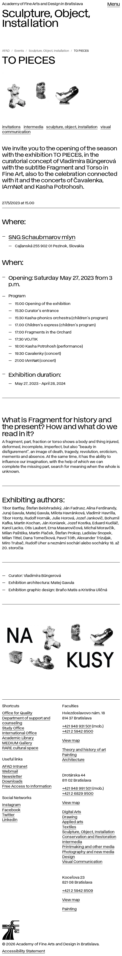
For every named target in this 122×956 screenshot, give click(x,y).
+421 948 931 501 (76, 726)
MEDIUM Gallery (17, 743)
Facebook (11, 810)
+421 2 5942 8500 (77, 731)
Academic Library (18, 738)
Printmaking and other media (88, 847)
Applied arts (72, 822)
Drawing (69, 817)
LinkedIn (9, 820)
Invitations (11, 127)
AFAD (6, 51)
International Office (19, 733)
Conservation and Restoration (89, 837)
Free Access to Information (27, 786)
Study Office (13, 728)
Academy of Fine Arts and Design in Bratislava (42, 4)
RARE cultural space (20, 748)
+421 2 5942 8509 (77, 891)
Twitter (8, 815)
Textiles (69, 827)
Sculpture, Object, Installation (49, 51)
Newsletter (12, 776)
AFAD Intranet (14, 766)
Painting (69, 755)
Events (19, 51)
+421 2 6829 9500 (77, 793)
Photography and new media (88, 852)
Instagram (11, 805)
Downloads (12, 781)
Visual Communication (82, 862)
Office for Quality (17, 713)
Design (68, 857)
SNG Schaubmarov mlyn (42, 237)
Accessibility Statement (23, 951)
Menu (113, 4)
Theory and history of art (84, 750)
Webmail (10, 771)
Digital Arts (71, 812)
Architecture (73, 760)
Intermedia (33, 127)
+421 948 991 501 (77, 788)
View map (71, 740)
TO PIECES (81, 51)
